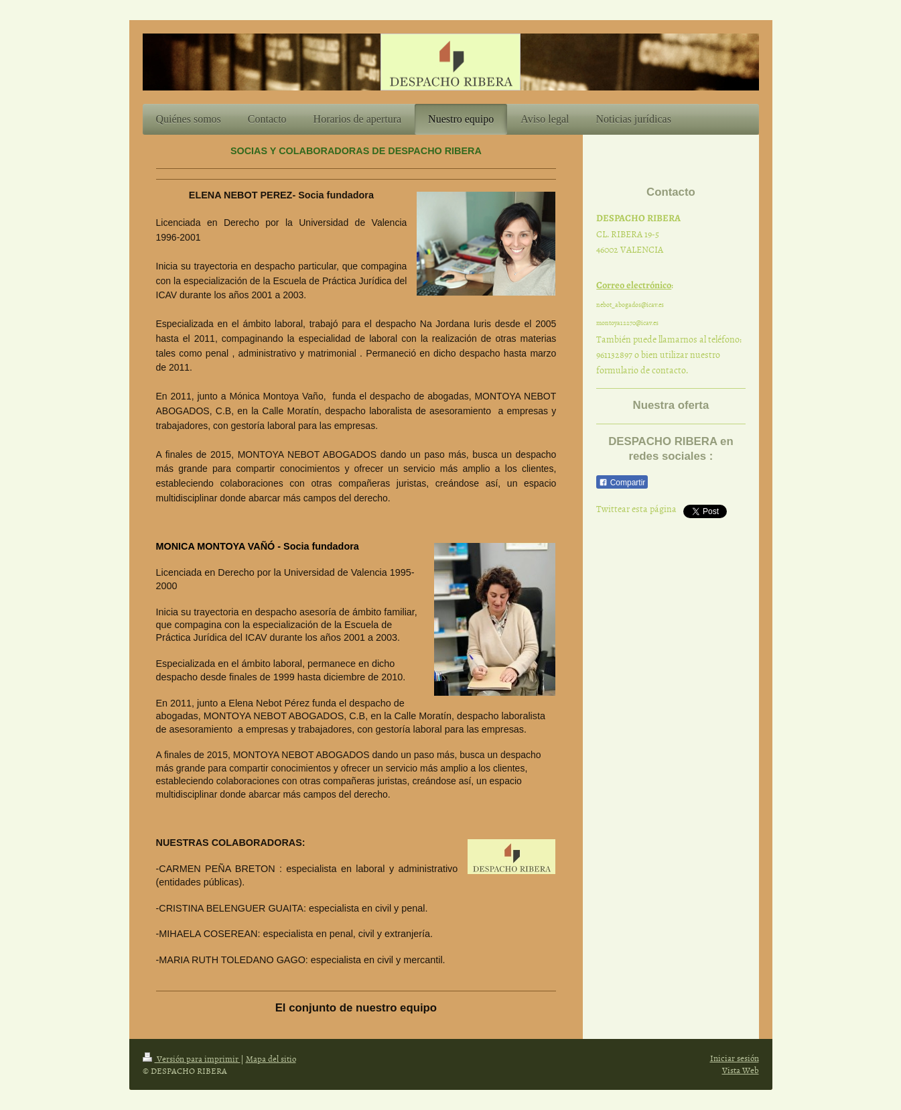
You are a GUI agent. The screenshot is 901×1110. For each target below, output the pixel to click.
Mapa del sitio (271, 1058)
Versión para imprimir (191, 1058)
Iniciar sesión (734, 1057)
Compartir (622, 482)
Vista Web (740, 1069)
